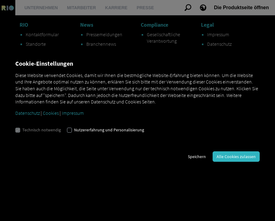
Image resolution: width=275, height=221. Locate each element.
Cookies (51, 113)
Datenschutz (27, 113)
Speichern (197, 156)
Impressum (73, 113)
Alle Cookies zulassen (236, 156)
